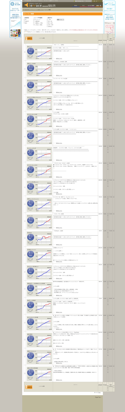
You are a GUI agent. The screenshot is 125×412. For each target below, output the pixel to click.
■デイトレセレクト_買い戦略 (32, 317)
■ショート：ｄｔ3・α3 (31, 148)
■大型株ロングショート (31, 249)
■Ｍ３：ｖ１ (29, 46)
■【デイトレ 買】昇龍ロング (32, 266)
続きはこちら (59, 58)
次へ (100, 392)
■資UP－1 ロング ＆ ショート (33, 198)
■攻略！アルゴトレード (31, 351)
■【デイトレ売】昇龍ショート (32, 181)
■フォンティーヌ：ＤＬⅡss (32, 80)
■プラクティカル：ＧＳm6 (32, 114)
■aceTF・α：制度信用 (31, 300)
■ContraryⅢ (29, 232)
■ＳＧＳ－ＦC (30, 215)
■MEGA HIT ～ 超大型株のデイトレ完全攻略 (36, 283)
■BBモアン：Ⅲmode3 (31, 63)
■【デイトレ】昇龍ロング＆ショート (34, 97)
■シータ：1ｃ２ (30, 131)
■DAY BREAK (29, 334)
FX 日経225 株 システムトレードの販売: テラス (33, 9)
